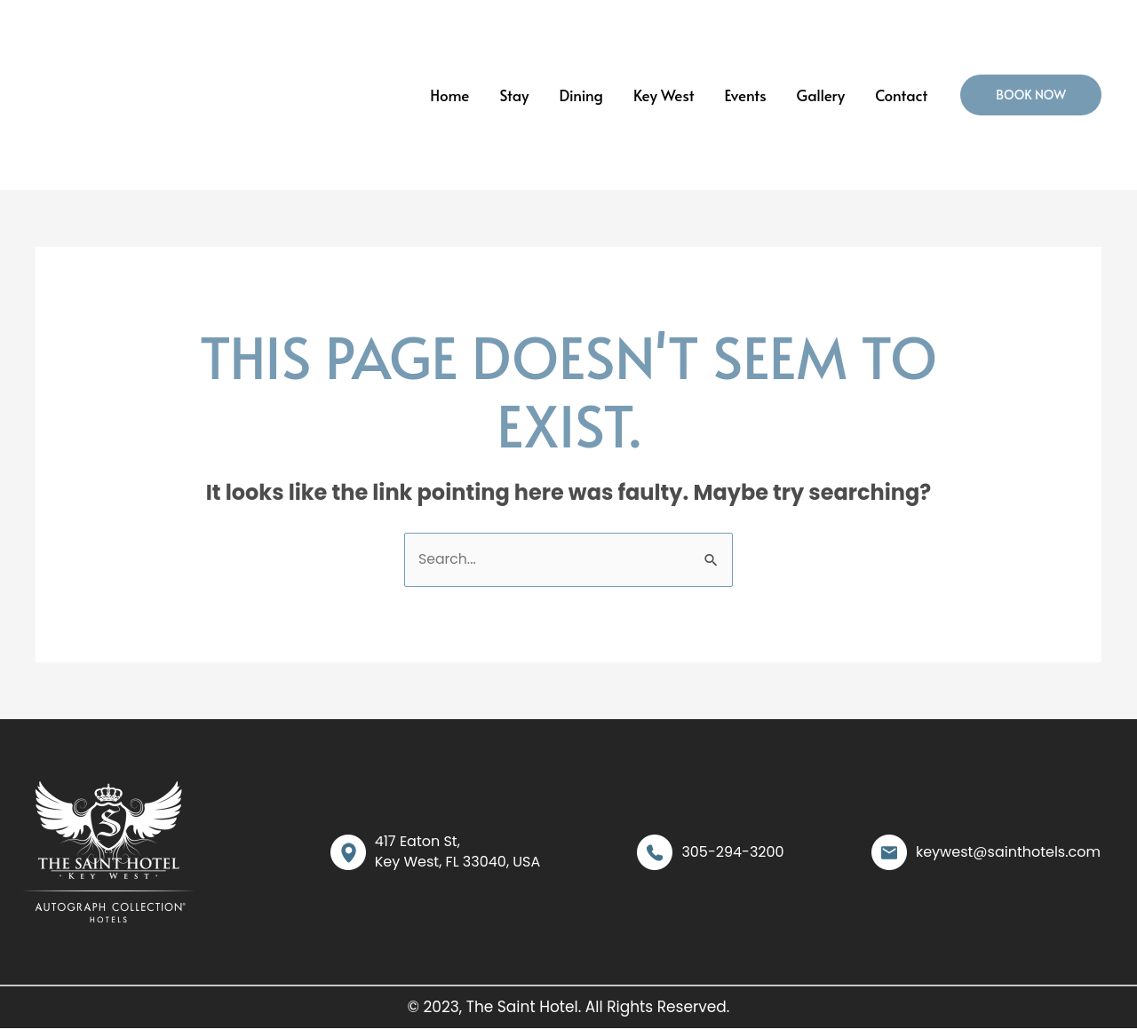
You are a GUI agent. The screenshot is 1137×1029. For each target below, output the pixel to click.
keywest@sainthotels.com (1008, 852)
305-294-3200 (732, 852)
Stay (514, 95)
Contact (901, 95)
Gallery (821, 95)
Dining (581, 95)
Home (449, 95)
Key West (664, 95)
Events (746, 95)
